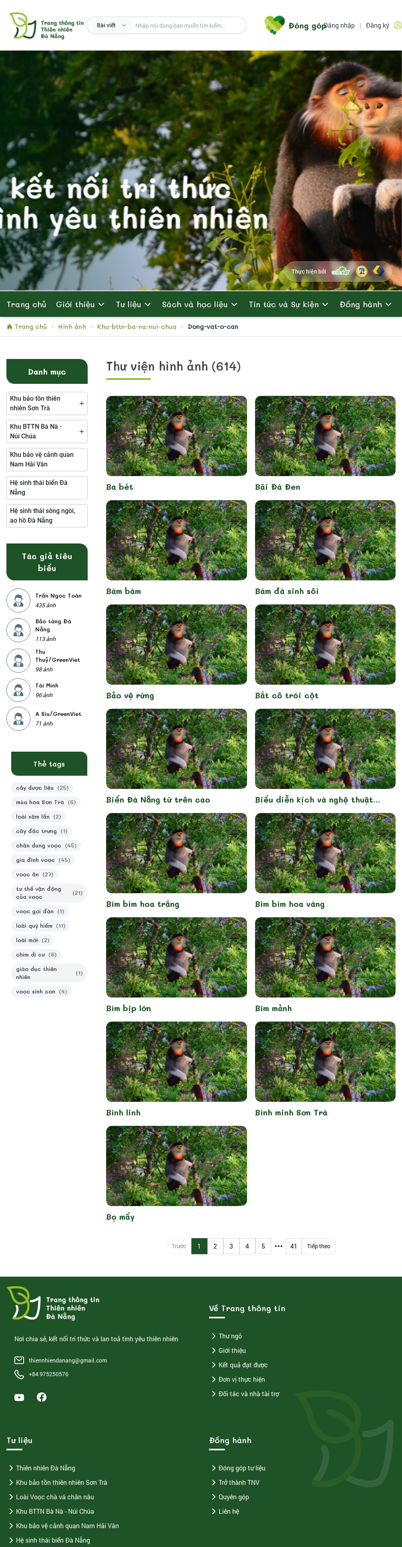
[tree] (47, 403)
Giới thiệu (227, 1350)
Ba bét (119, 486)
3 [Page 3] (231, 1246)
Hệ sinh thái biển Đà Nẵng (48, 1540)
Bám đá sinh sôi (287, 591)
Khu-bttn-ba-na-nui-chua (137, 326)
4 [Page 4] (247, 1246)
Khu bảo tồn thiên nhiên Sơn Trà (56, 1482)
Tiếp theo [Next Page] (318, 1246)
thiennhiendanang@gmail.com (68, 1360)
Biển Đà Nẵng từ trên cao (158, 799)
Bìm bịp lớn (128, 1008)
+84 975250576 (48, 1374)
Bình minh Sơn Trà (291, 1112)
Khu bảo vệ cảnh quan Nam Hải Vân (62, 1526)
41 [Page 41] (293, 1246)
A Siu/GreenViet (58, 714)
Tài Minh (46, 685)
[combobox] (112, 25)
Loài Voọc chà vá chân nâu (50, 1497)
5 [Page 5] (263, 1246)
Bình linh (123, 1112)
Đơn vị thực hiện (237, 1379)
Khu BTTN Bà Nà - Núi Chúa (50, 1511)
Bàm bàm (123, 591)
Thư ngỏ (225, 1336)
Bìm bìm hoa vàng (290, 903)
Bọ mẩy (120, 1216)
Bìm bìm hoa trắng (142, 903)
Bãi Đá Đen (277, 486)
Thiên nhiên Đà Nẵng (40, 1468)
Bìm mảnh (273, 1008)
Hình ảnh (72, 326)
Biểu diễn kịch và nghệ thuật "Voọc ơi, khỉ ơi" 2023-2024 (314, 799)
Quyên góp (229, 1497)
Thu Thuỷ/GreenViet (57, 655)
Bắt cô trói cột (287, 695)
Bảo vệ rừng (130, 695)
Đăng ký (377, 25)
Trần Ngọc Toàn (58, 595)
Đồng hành (361, 304)
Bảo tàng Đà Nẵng (53, 625)
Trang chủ (26, 304)
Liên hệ (224, 1511)
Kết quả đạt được (238, 1365)
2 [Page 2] (215, 1246)
